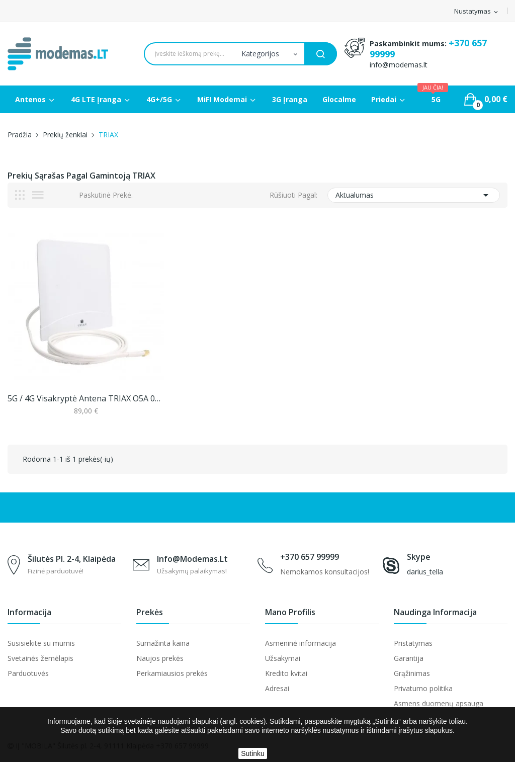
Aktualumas (413, 195)
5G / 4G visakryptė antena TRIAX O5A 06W (86, 398)
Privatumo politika (423, 688)
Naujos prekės (160, 658)
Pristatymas (413, 643)
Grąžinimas (412, 673)
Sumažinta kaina (163, 643)
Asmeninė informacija (300, 643)
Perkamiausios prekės (172, 673)
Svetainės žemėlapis (40, 658)
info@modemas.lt (398, 64)
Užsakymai (282, 658)
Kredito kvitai (286, 673)
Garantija (408, 658)
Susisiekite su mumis (41, 643)
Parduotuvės (28, 673)
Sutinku (253, 753)
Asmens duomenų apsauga (438, 703)
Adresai (277, 688)
